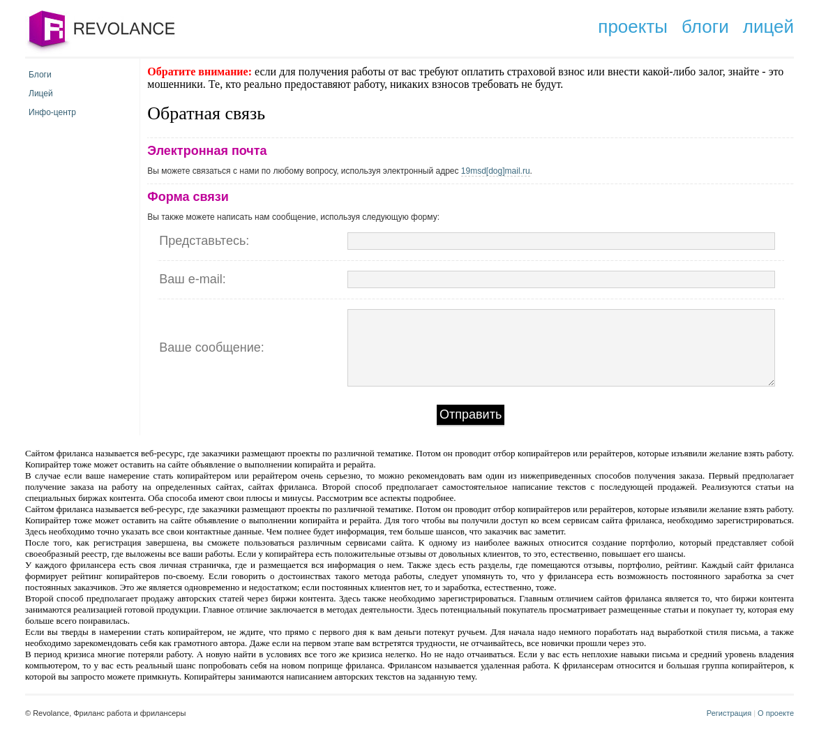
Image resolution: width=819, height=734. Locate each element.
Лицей (41, 93)
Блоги (40, 75)
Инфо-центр (52, 112)
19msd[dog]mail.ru (495, 171)
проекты (633, 26)
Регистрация (729, 713)
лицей (768, 26)
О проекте (776, 713)
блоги (705, 26)
